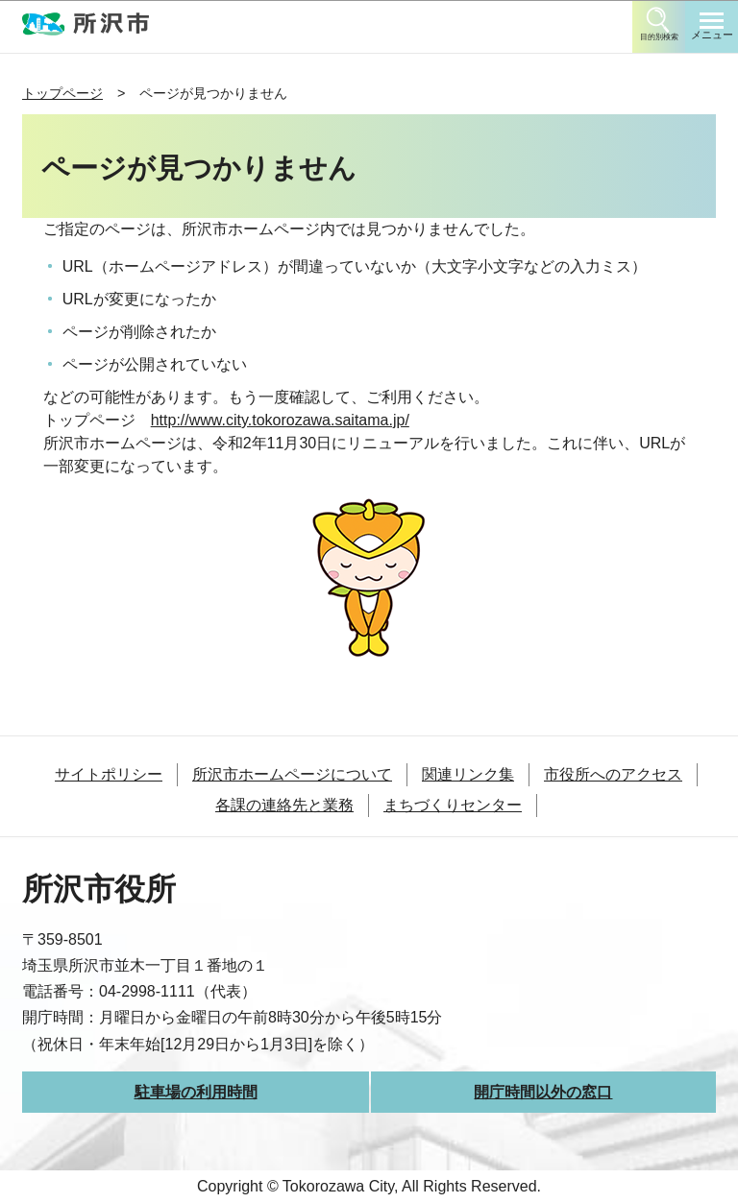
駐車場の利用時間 (196, 1092)
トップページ (62, 93)
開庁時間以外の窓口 (543, 1092)
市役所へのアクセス (613, 774)
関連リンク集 (468, 774)
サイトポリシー (108, 774)
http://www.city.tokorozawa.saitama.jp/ (280, 420)
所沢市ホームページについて (292, 774)
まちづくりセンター (452, 805)
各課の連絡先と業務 (284, 805)
